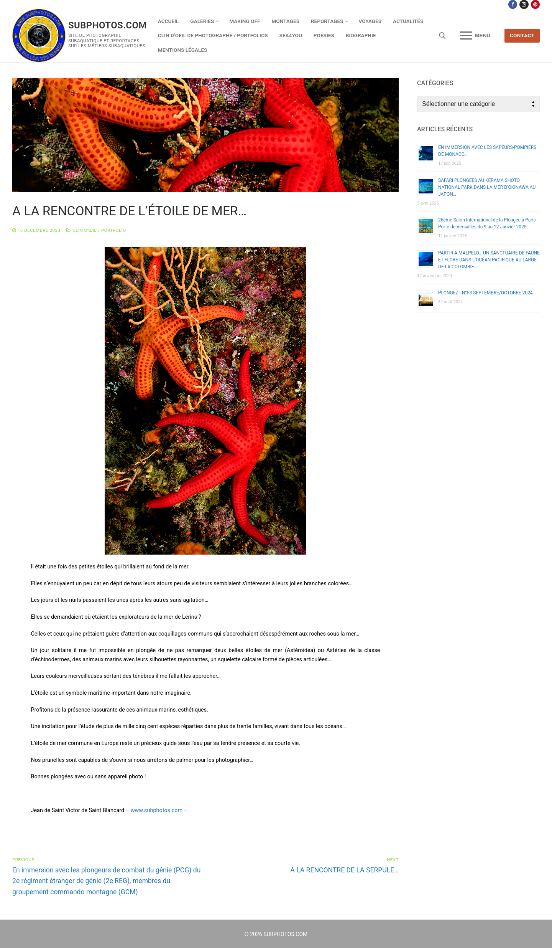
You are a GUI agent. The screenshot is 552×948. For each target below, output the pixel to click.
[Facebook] (512, 4)
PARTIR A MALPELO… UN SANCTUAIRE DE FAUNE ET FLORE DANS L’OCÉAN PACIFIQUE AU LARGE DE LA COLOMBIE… (489, 259)
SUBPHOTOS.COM (107, 25)
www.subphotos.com (156, 810)
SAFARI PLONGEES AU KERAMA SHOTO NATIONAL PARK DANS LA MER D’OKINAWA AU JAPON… (487, 187)
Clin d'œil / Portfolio (96, 230)
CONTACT (522, 35)
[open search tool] (442, 35)
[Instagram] (523, 4)
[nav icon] (475, 36)
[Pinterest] (535, 4)
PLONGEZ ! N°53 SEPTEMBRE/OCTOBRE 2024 (485, 293)
